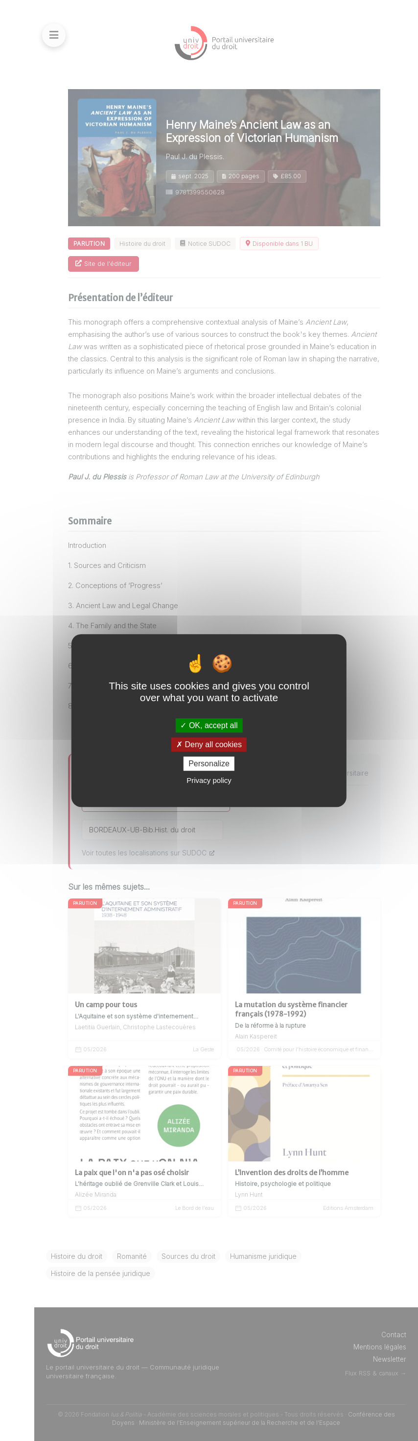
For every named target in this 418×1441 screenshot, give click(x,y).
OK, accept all (208, 725)
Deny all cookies (209, 744)
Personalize (209, 763)
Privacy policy (209, 780)
